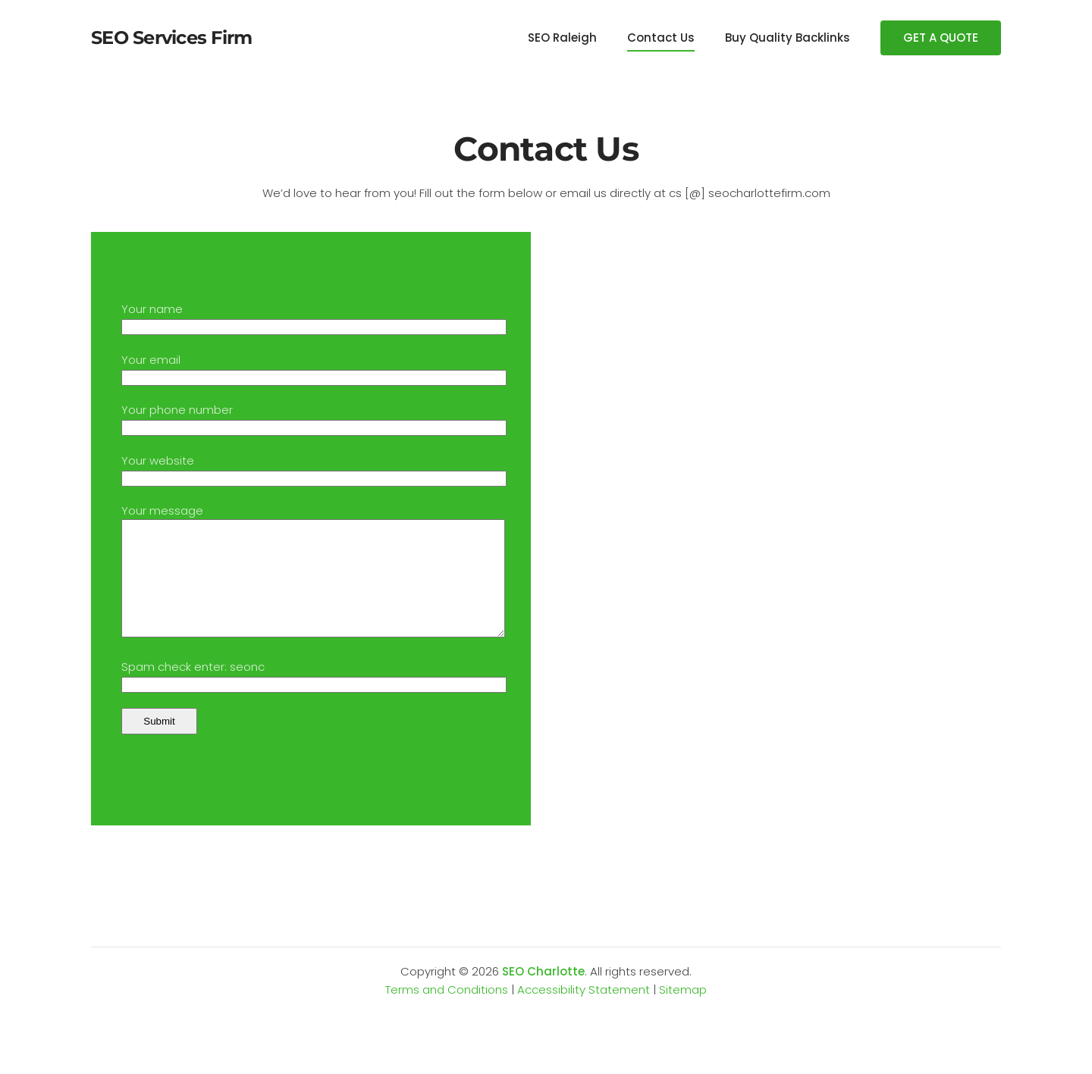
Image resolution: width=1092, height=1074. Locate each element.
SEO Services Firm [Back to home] (171, 38)
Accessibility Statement (583, 1012)
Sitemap (683, 1012)
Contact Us (661, 37)
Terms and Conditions (446, 1012)
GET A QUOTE (940, 37)
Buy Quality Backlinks (787, 37)
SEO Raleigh (562, 37)
